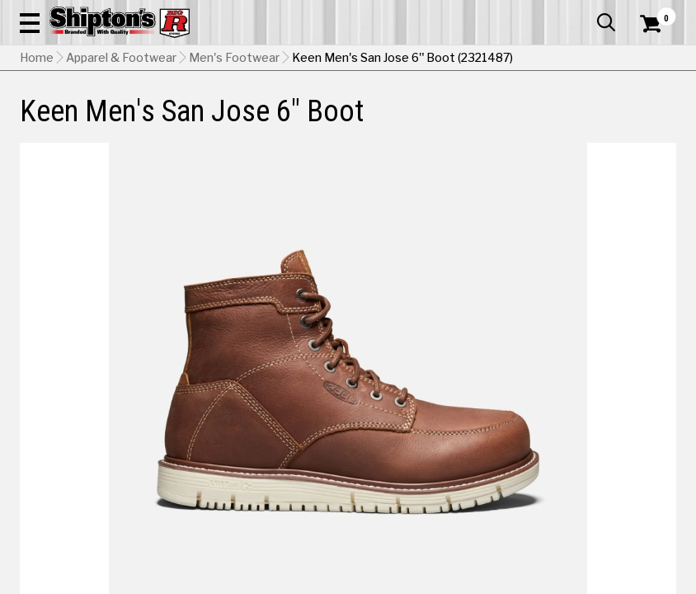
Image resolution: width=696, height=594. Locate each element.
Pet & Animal (532, 121)
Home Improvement (386, 121)
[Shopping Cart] (648, 45)
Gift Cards (511, 12)
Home (37, 161)
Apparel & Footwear (60, 121)
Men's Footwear (234, 161)
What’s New (583, 12)
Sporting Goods (599, 121)
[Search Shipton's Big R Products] (381, 59)
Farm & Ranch (245, 121)
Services (653, 12)
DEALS (658, 121)
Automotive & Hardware (159, 121)
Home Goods (309, 121)
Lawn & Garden (467, 121)
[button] (435, 59)
